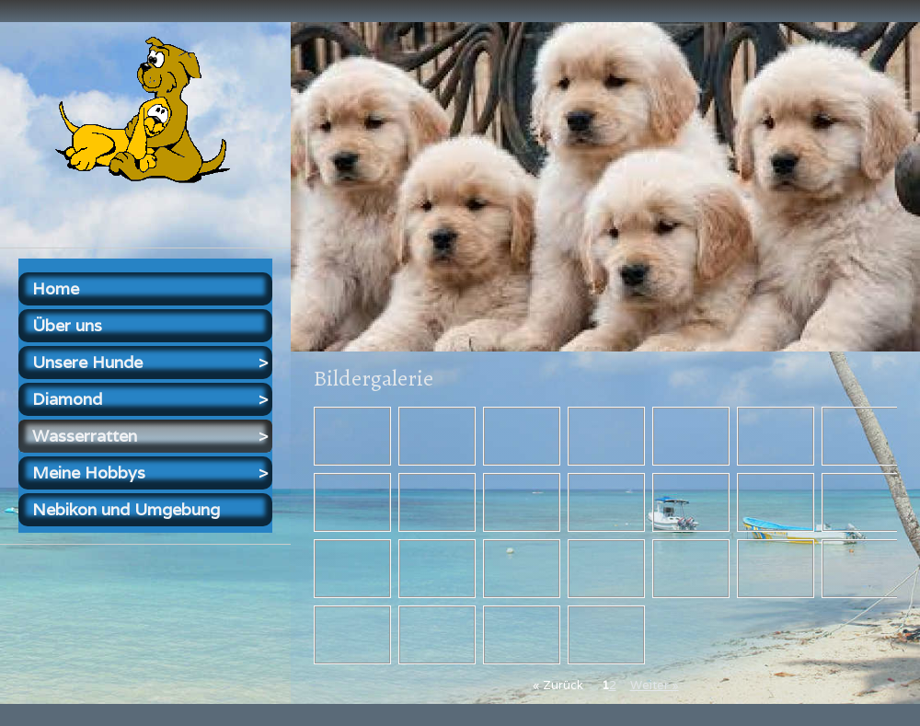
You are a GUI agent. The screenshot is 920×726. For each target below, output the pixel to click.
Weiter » (654, 685)
